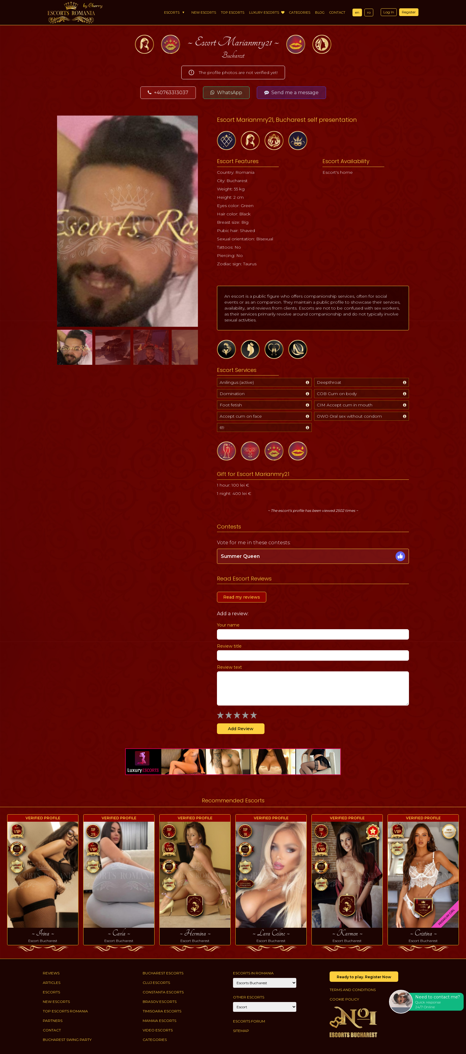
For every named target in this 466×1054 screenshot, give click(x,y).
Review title (229, 646)
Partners (52, 1020)
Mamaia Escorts (159, 1020)
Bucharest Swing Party (67, 1039)
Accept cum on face (241, 416)
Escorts (172, 12)
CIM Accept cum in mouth (344, 405)
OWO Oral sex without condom (349, 416)
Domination (232, 393)
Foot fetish (231, 405)
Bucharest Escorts (163, 973)
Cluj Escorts (156, 982)
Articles (51, 982)
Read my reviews (241, 597)
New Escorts (203, 12)
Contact (337, 12)
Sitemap (241, 1030)
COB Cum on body (337, 393)
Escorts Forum (249, 1021)
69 (222, 427)
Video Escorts (158, 1030)
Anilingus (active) (237, 382)
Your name (228, 625)
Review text (229, 667)
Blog (320, 12)
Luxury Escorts (266, 12)
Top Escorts (232, 12)
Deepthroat (329, 382)
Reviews (51, 973)
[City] (264, 983)
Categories (299, 12)
